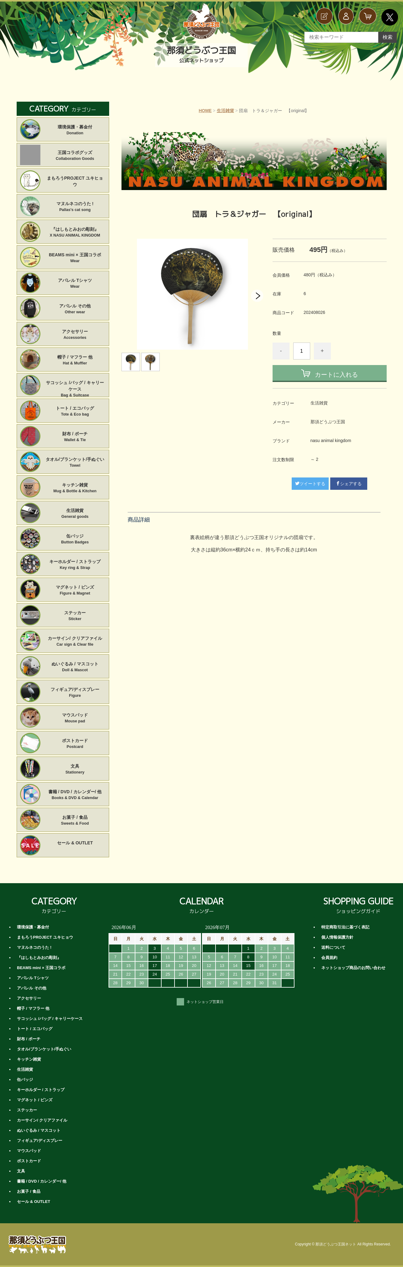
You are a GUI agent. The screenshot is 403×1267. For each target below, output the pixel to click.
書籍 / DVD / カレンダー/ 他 (75, 795)
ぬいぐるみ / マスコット (75, 667)
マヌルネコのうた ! (75, 207)
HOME (205, 110)
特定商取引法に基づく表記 (345, 927)
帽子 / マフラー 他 (75, 360)
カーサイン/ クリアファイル (75, 642)
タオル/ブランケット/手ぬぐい (75, 463)
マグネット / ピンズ (75, 590)
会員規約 (329, 957)
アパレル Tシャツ (75, 284)
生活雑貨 (225, 110)
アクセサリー (75, 335)
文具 (75, 769)
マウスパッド (75, 718)
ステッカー (75, 616)
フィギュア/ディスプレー (75, 693)
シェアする (349, 483)
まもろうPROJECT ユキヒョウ (75, 181)
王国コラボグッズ (75, 156)
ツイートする (310, 483)
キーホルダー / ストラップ (75, 565)
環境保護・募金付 (75, 130)
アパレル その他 (75, 309)
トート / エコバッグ (75, 411)
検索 (388, 37)
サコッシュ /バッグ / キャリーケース (75, 386)
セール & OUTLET (75, 842)
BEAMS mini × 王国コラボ (75, 258)
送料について (333, 947)
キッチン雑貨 (75, 488)
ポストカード (75, 744)
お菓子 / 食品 (75, 820)
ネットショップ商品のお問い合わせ (353, 967)
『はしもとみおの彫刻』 (75, 232)
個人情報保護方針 (337, 937)
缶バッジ (75, 539)
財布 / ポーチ (75, 437)
